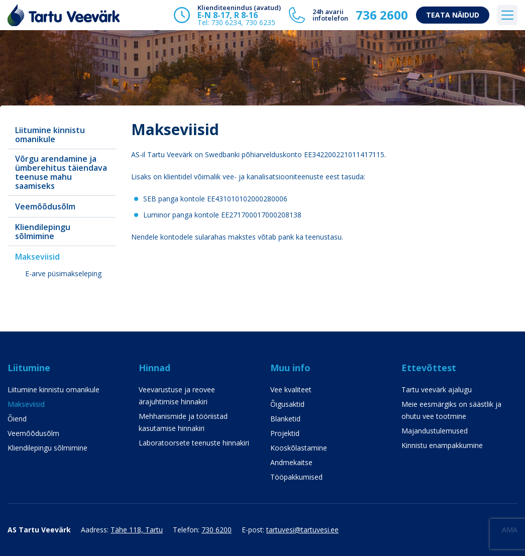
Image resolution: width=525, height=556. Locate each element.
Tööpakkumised (296, 477)
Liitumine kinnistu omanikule (50, 135)
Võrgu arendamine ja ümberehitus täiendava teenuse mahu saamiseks (61, 172)
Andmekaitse (291, 462)
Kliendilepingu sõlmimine (42, 231)
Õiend (17, 418)
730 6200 (216, 529)
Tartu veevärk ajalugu (436, 389)
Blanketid (285, 418)
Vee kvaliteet (290, 389)
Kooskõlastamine (298, 448)
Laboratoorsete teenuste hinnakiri (194, 443)
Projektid (284, 433)
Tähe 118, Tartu (137, 529)
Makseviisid (37, 256)
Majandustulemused (434, 430)
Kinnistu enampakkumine (442, 445)
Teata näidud (452, 15)
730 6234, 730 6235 (243, 22)
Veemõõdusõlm (45, 206)
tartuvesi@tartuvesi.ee (302, 529)
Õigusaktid (287, 404)
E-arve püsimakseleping (63, 274)
